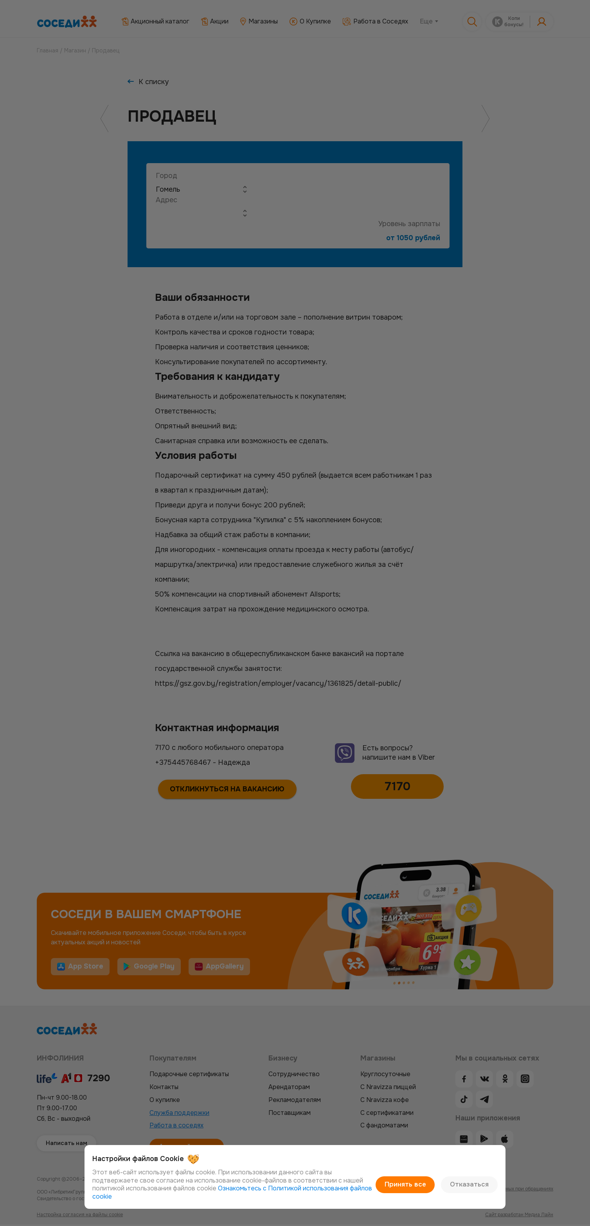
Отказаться (471, 1189)
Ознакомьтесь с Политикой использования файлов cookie (272, 1196)
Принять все (412, 1189)
